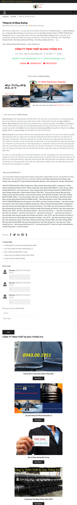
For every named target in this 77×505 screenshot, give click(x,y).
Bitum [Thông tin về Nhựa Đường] (62, 123)
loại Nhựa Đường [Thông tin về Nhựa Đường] (46, 33)
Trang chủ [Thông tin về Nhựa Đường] (6, 16)
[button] (72, 12)
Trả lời (11, 273)
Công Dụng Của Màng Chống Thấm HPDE (19, 255)
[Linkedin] (18, 235)
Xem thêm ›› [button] (38, 378)
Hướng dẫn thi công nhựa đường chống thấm (20, 245)
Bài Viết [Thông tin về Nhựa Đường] (14, 16)
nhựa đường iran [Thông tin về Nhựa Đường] (34, 44)
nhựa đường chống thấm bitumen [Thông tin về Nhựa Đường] (14, 44)
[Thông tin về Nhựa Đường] (55, 31)
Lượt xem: (21, 25)
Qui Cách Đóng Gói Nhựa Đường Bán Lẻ (18, 249)
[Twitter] (14, 235)
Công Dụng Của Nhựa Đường (14, 258)
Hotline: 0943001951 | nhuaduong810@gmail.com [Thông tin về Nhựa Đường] (17, 1)
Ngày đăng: (6, 25)
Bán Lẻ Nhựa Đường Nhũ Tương (15, 252)
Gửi (8, 332)
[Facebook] (10, 235)
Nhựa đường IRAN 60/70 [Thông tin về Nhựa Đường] (12, 172)
